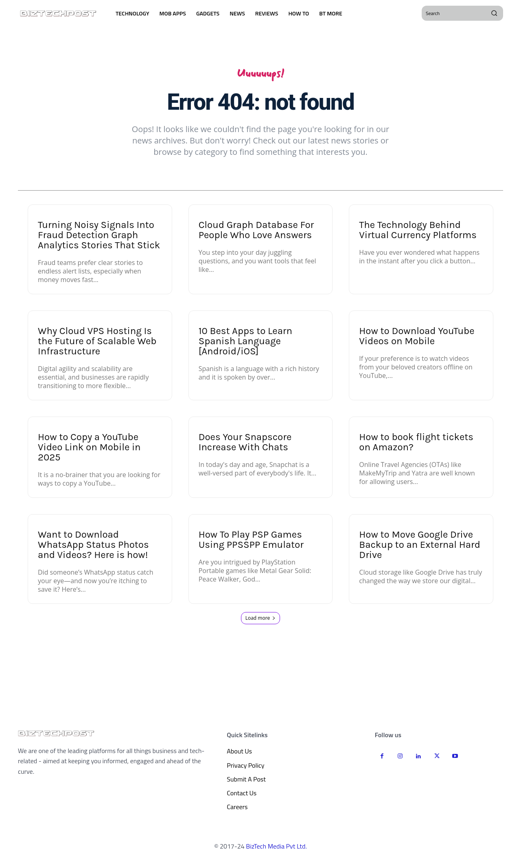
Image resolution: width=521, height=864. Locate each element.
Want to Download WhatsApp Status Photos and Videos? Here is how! (93, 547)
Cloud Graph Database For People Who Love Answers (256, 232)
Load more (260, 620)
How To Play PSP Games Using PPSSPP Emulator (251, 542)
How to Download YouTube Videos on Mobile (416, 338)
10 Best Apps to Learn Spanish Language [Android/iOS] (245, 343)
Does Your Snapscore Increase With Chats (245, 444)
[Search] (494, 13)
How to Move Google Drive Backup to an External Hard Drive (419, 547)
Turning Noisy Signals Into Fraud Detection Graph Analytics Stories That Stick (99, 237)
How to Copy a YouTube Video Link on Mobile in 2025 (89, 449)
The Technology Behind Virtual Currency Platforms (418, 232)
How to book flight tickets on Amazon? (416, 444)
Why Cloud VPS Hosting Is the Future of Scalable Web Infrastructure (97, 343)
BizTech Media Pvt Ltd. (276, 848)
